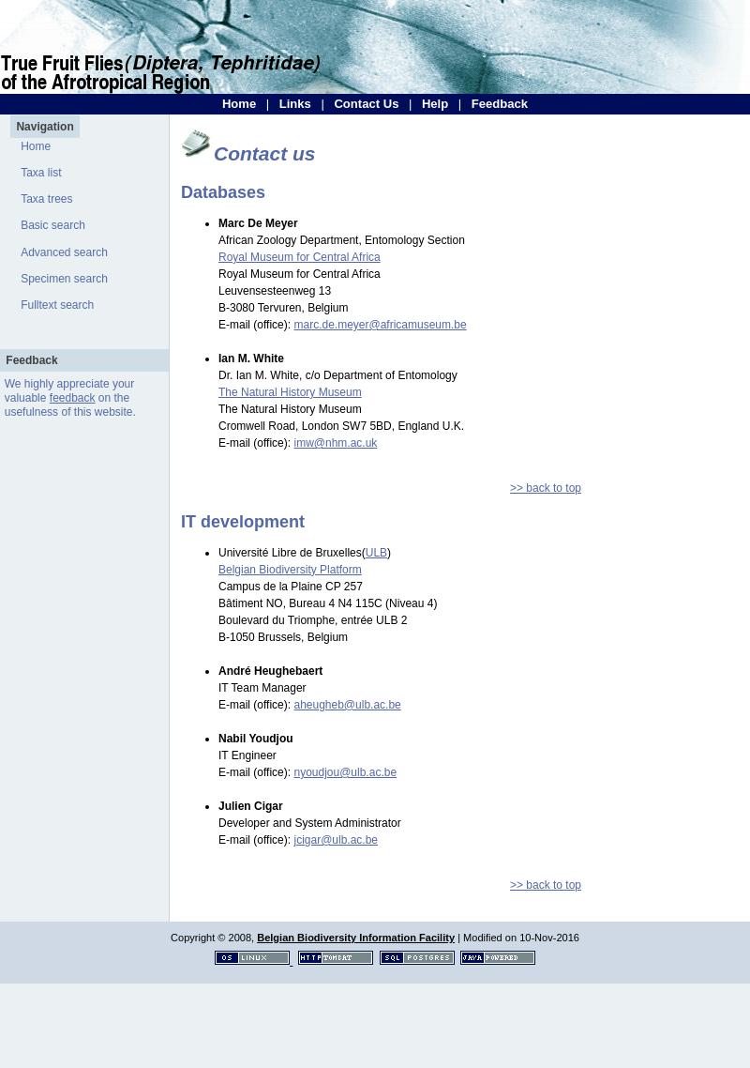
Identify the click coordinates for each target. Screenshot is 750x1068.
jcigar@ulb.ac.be (335, 840)
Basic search (53, 225)
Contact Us (366, 104)
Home (239, 104)
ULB (376, 552)
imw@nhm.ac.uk (335, 443)
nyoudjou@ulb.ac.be (345, 772)
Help (435, 104)
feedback (73, 397)
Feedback (500, 104)
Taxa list (41, 172)
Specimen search (64, 278)
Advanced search (64, 252)
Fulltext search (57, 305)
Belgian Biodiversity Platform (290, 569)
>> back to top (545, 488)
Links (295, 104)
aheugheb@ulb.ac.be (346, 704)
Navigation (44, 126)
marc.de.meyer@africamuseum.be (379, 324)
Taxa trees (46, 199)
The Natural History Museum (290, 392)
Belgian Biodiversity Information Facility (356, 937)
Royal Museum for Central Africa (299, 257)
